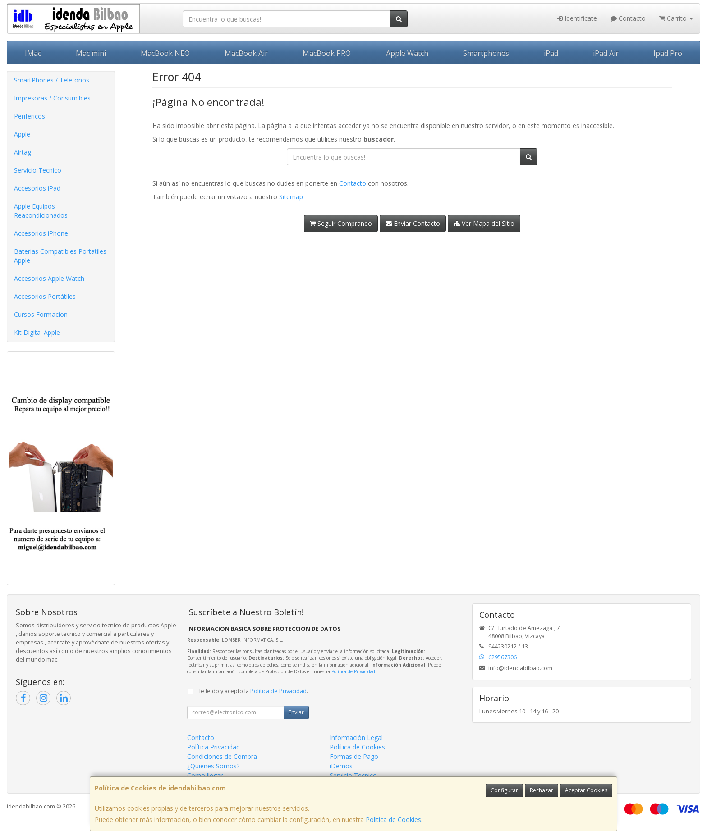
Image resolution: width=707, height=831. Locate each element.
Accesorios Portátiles (45, 296)
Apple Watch (407, 53)
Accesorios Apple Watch (49, 278)
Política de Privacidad (353, 671)
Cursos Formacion (41, 314)
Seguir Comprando (341, 223)
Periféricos (29, 116)
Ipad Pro (667, 53)
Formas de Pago (354, 756)
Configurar (504, 790)
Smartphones (486, 53)
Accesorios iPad (37, 188)
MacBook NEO (165, 53)
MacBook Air (246, 53)
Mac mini (91, 53)
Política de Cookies (393, 819)
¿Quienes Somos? (213, 766)
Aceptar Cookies (586, 790)
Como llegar (205, 775)
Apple (22, 134)
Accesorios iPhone (41, 233)
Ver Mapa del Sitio (484, 223)
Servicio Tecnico (37, 170)
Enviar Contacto (413, 223)
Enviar (296, 712)
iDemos (341, 766)
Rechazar (541, 790)
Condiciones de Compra (222, 756)
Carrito (676, 18)
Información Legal (356, 737)
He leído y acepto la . (252, 691)
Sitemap (291, 196)
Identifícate (577, 18)
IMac (33, 53)
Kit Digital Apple (37, 332)
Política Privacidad (213, 747)
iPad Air (606, 53)
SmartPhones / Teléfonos (51, 80)
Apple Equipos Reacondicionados (41, 210)
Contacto (628, 18)
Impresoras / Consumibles (52, 98)
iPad (551, 53)
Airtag (22, 152)
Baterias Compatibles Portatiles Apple (60, 256)
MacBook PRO (327, 53)
